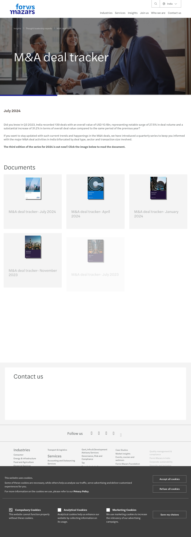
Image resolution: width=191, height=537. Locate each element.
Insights (133, 13)
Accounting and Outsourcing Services (61, 464)
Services (120, 13)
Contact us (174, 13)
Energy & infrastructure (25, 458)
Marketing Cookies (124, 509)
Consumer (18, 454)
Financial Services (22, 466)
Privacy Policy (81, 491)
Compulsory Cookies (28, 509)
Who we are (158, 13)
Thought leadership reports (39, 27)
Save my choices (170, 514)
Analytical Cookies (75, 509)
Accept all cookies (170, 479)
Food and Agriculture (24, 462)
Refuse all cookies (170, 489)
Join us (144, 13)
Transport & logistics (57, 451)
